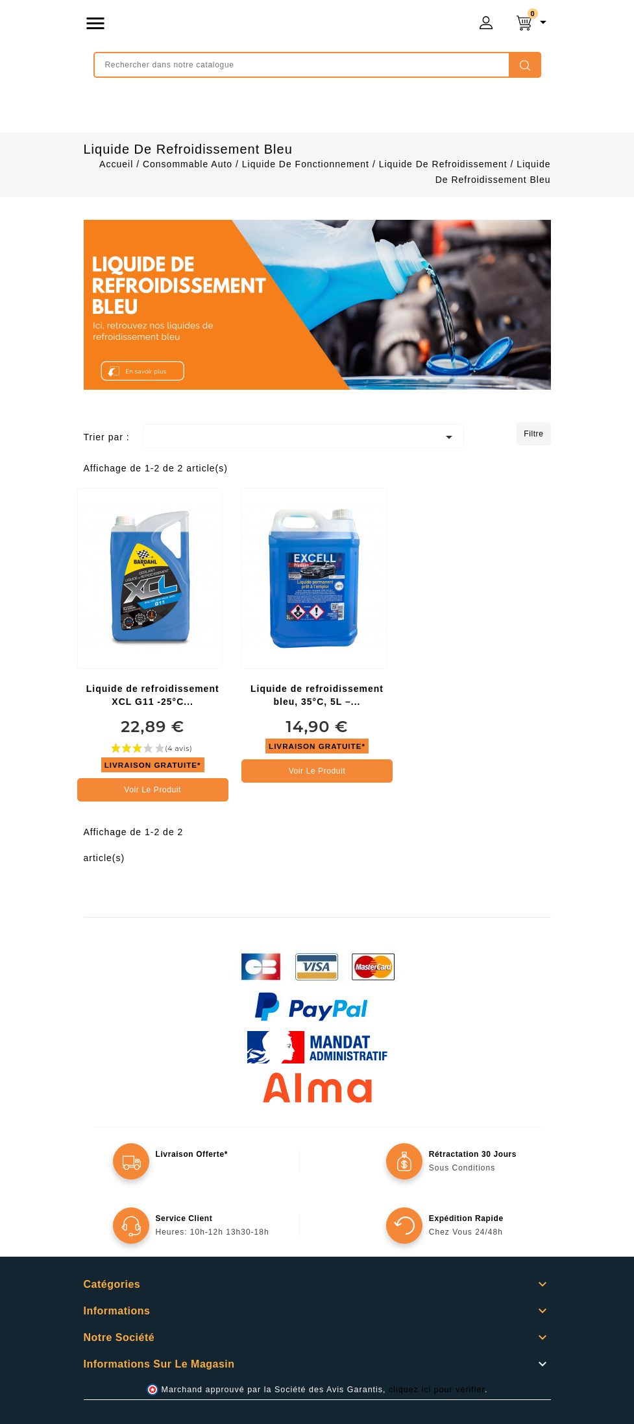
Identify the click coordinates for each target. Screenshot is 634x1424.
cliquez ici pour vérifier (437, 1389)
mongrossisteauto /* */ (256, 26)
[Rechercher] (317, 65)
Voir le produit (152, 789)
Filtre (533, 433)
